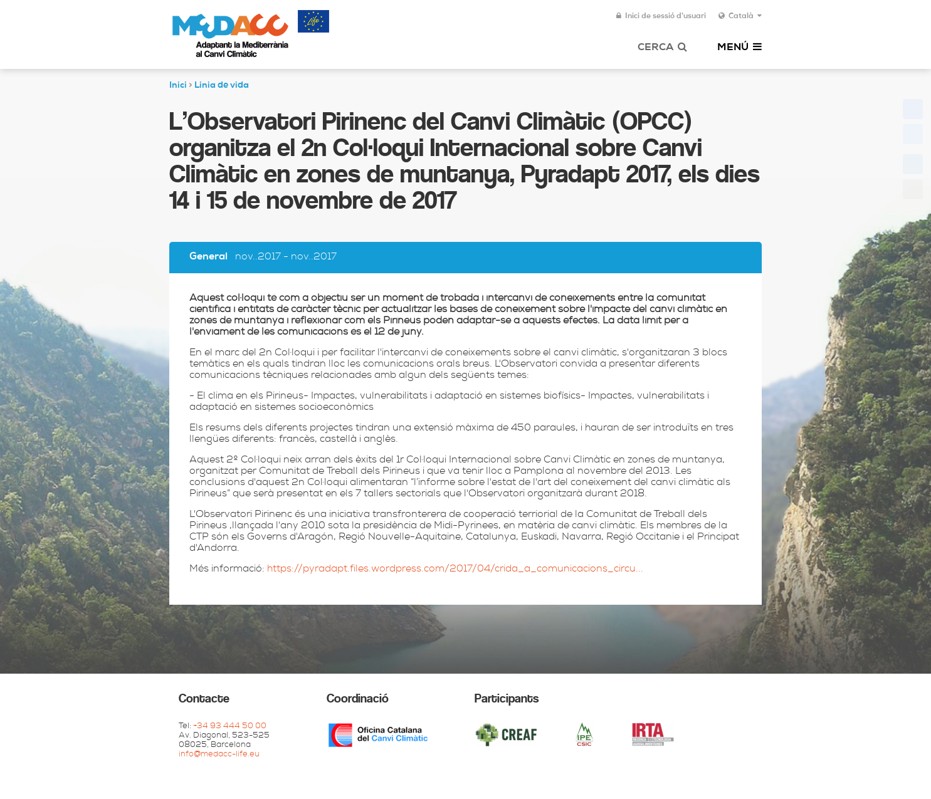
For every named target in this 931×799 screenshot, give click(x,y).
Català (740, 16)
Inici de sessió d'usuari (661, 16)
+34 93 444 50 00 (229, 727)
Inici (178, 85)
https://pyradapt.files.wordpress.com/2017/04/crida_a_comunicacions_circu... (455, 570)
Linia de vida (221, 85)
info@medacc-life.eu (219, 755)
